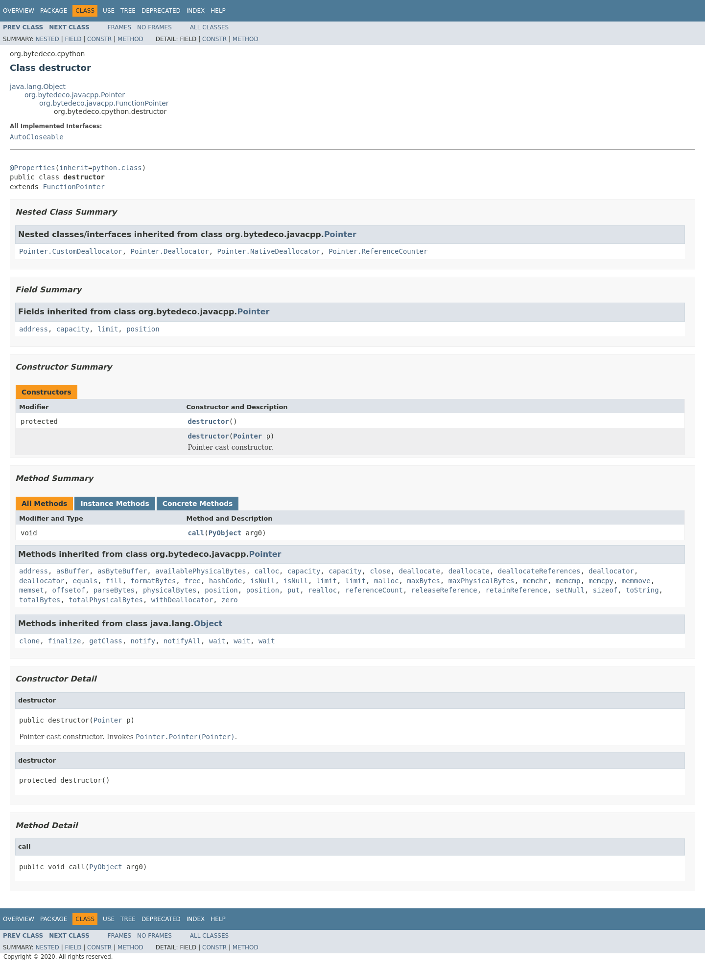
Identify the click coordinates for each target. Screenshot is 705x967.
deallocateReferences (539, 571)
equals (85, 581)
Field (73, 39)
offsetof (68, 590)
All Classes (209, 27)
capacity (72, 329)
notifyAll (182, 641)
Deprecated (161, 10)
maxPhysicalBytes (481, 581)
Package (53, 10)
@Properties (32, 168)
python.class (117, 168)
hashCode (225, 581)
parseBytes (114, 590)
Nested (47, 39)
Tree (128, 10)
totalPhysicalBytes (106, 600)
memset (31, 590)
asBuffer (72, 571)
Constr (99, 39)
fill (114, 581)
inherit (73, 168)
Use (109, 10)
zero (229, 600)
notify (143, 641)
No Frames (154, 27)
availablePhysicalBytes (200, 571)
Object (208, 623)
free (192, 581)
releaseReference (444, 590)
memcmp (568, 581)
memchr (534, 581)
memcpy (600, 581)
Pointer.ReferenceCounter (378, 251)
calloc (266, 571)
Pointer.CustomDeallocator (70, 251)
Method (130, 39)
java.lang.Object (38, 86)
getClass (105, 641)
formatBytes (153, 581)
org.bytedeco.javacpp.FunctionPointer (104, 103)
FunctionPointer (73, 187)
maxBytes (423, 581)
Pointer (340, 234)
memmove (636, 581)
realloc (322, 590)
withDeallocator (182, 600)
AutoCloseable (37, 137)
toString (642, 590)
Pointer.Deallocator (170, 251)
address (33, 329)
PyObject (225, 533)
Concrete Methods (198, 503)
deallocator (611, 571)
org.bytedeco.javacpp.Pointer (74, 95)
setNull (570, 590)
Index (196, 10)
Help (218, 10)
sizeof (605, 590)
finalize (64, 641)
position (142, 329)
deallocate (419, 571)
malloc (386, 581)
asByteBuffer (122, 571)
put (293, 590)
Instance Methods (114, 503)
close (380, 571)
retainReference (516, 590)
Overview (18, 10)
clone (29, 641)
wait (217, 641)
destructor (208, 421)
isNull (262, 581)
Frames (120, 27)
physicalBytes (170, 590)
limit (107, 329)
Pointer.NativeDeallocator (269, 251)
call (196, 533)
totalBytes (39, 600)
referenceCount (374, 590)
